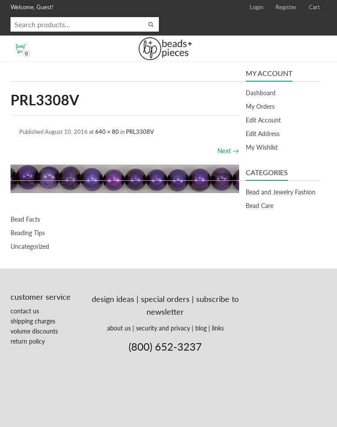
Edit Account (263, 120)
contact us (25, 311)
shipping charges (33, 321)
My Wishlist (262, 147)
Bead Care (259, 205)
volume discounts (34, 331)
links (218, 328)
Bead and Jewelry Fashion (280, 192)
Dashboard (261, 93)
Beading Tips (28, 233)
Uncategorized (30, 246)
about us (119, 328)
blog (201, 328)
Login (256, 7)
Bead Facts (25, 219)
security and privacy (163, 328)
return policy (28, 341)
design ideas (113, 299)
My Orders (260, 106)
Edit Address (263, 133)
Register (286, 7)
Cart (314, 7)
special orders (165, 299)
